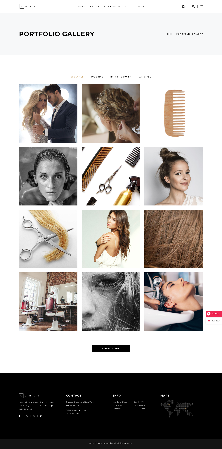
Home (168, 34)
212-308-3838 (73, 413)
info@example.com (76, 410)
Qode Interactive (105, 443)
